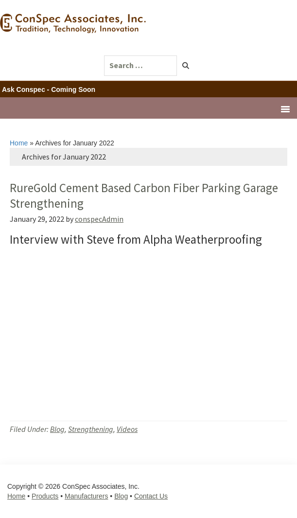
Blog (57, 429)
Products (45, 496)
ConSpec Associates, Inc (75, 31)
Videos (127, 429)
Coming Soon (73, 89)
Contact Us (151, 496)
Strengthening (90, 429)
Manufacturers (86, 496)
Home (19, 143)
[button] (186, 65)
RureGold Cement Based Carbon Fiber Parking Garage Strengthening (144, 195)
